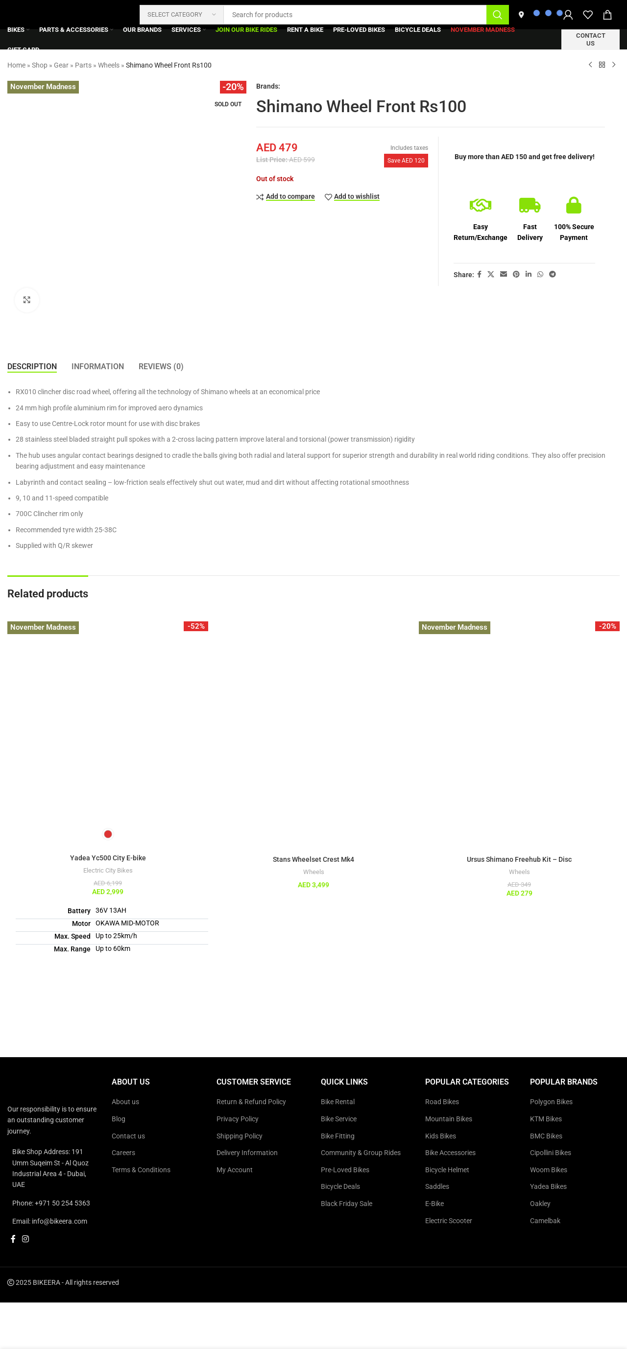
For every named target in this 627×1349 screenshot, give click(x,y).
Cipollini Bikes (550, 1153)
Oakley (540, 1203)
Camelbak (545, 1221)
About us (125, 1102)
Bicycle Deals (340, 1186)
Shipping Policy (240, 1136)
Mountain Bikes (448, 1119)
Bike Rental (338, 1102)
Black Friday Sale (346, 1203)
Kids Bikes (440, 1136)
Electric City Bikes (108, 870)
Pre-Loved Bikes (345, 1170)
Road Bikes (442, 1102)
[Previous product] (590, 65)
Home (16, 65)
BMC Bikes (546, 1136)
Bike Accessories (450, 1153)
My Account (235, 1170)
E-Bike (434, 1203)
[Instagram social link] (25, 1239)
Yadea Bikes (548, 1186)
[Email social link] (503, 274)
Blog (118, 1119)
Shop (40, 65)
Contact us (590, 39)
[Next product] (614, 65)
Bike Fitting (338, 1136)
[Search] (324, 14)
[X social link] (490, 274)
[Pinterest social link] (516, 274)
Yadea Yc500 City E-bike (108, 858)
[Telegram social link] (552, 274)
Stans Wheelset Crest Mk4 (313, 859)
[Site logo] (68, 14)
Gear (61, 65)
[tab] (32, 366)
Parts (83, 65)
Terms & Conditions (141, 1170)
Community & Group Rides (361, 1153)
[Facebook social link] (479, 274)
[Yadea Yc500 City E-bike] (107, 721)
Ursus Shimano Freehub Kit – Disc (519, 859)
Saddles (437, 1186)
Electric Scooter (448, 1221)
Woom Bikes (548, 1170)
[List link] (52, 1168)
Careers (123, 1153)
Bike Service (339, 1119)
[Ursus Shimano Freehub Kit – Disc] (519, 721)
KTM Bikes (546, 1119)
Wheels (109, 65)
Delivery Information (247, 1153)
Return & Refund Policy (251, 1102)
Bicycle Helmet (447, 1170)
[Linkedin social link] (528, 274)
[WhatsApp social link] (540, 274)
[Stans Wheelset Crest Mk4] (313, 721)
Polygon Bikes (551, 1102)
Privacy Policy (238, 1119)
